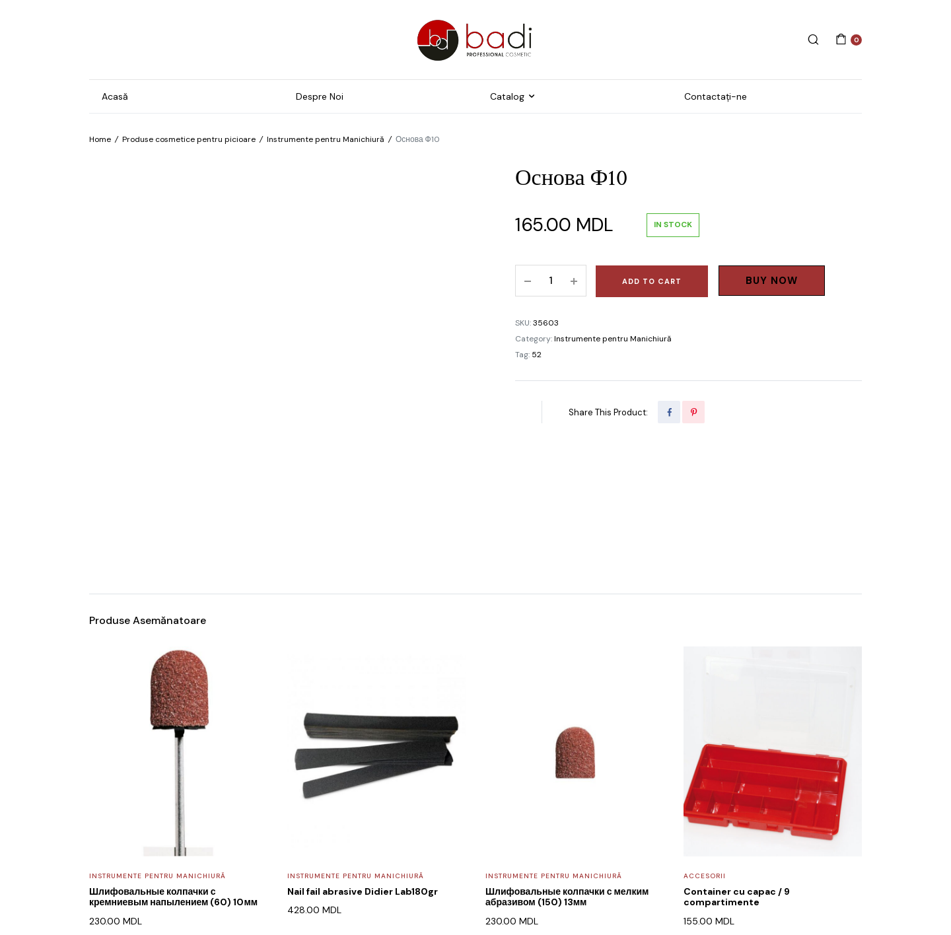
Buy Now (772, 280)
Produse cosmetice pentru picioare (189, 139)
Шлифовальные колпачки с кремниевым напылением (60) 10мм (173, 766)
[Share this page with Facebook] (669, 412)
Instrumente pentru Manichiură (325, 139)
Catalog (507, 96)
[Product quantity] (551, 280)
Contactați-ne (715, 96)
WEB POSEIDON (391, 887)
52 (537, 354)
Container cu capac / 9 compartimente (737, 766)
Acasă (115, 96)
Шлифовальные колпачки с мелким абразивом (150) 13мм (567, 766)
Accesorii (705, 745)
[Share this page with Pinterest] (693, 412)
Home (100, 139)
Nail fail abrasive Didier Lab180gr (362, 761)
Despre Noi (319, 96)
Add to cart (652, 281)
